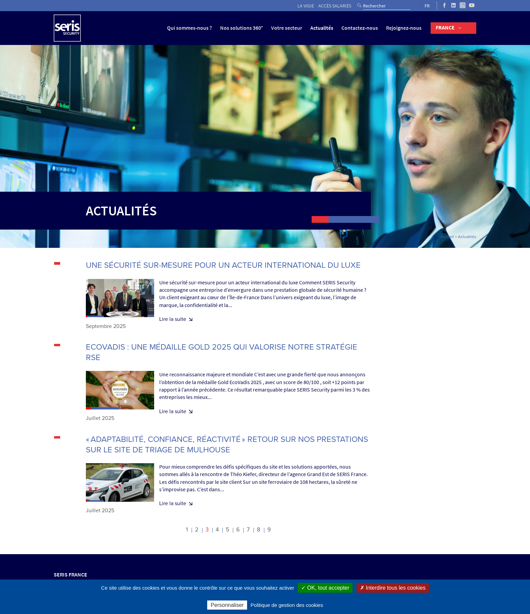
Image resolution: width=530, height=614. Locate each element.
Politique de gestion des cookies (286, 605)
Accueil (447, 236)
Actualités (321, 27)
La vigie (305, 6)
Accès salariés (334, 6)
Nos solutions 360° (241, 27)
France (445, 27)
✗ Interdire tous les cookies (393, 588)
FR (427, 6)
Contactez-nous (359, 27)
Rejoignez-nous (403, 27)
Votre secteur (286, 27)
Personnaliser (227, 605)
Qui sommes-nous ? (189, 27)
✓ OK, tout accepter (325, 588)
